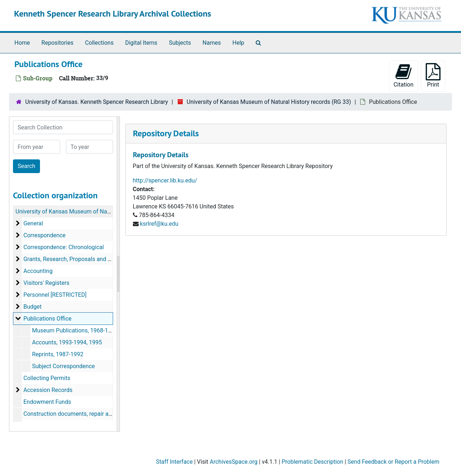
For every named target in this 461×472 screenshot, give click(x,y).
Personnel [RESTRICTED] (54, 294)
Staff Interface (174, 461)
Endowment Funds (47, 401)
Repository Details (166, 133)
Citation (403, 75)
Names (211, 42)
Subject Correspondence (63, 366)
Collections (99, 42)
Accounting (38, 271)
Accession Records (47, 390)
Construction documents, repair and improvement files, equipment (107, 413)
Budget (32, 306)
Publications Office (47, 318)
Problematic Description (312, 461)
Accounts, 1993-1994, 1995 (67, 342)
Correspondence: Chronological (63, 247)
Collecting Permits (46, 378)
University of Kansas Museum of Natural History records (87, 211)
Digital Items (141, 42)
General (33, 223)
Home (22, 42)
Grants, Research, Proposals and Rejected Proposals (90, 259)
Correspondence (44, 235)
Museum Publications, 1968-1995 (75, 330)
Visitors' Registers (46, 282)
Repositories (57, 42)
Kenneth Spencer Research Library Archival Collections (112, 13)
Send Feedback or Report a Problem (393, 461)
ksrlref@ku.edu (159, 223)
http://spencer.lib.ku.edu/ (165, 180)
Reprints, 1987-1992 (57, 354)
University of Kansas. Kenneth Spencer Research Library (96, 101)
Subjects (180, 42)
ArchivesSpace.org (234, 461)
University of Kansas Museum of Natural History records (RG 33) (269, 101)
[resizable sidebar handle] (118, 274)
